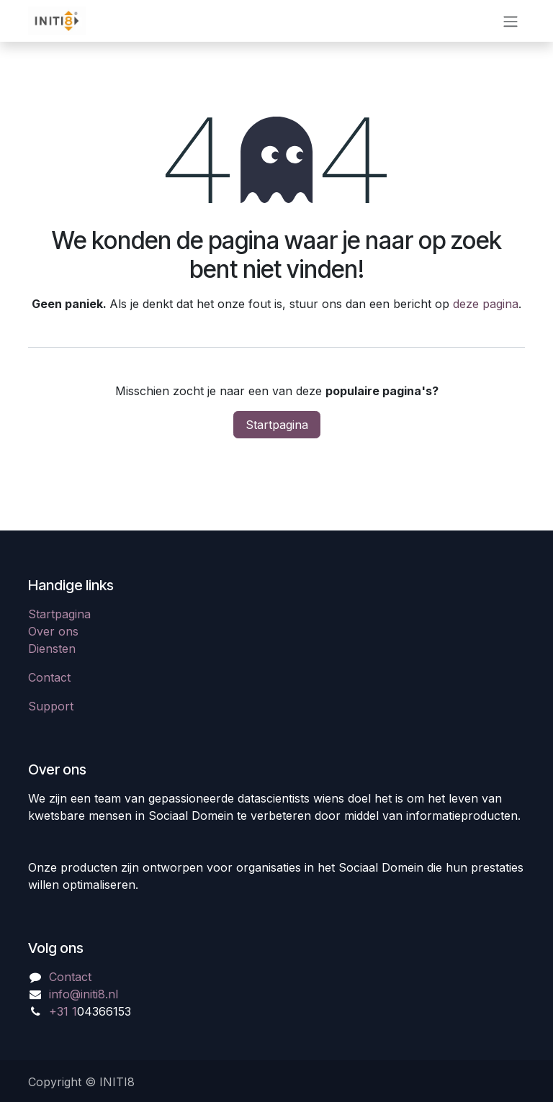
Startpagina (277, 424)
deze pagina (485, 304)
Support (50, 706)
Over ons (53, 631)
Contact (49, 677)
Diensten (52, 648)
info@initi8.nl (83, 994)
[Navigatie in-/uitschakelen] (510, 21)
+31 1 (63, 1011)
